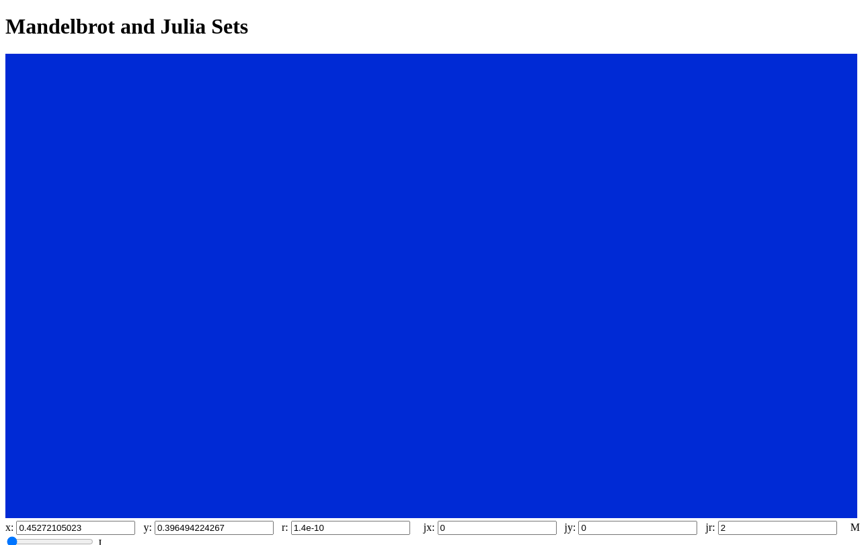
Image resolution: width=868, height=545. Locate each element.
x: (9, 527)
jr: (710, 527)
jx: (429, 527)
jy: (570, 527)
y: (147, 527)
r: (285, 527)
